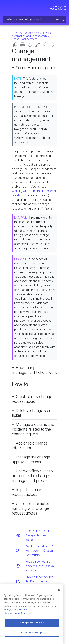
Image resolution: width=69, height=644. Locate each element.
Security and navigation (36, 67)
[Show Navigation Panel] (5, 6)
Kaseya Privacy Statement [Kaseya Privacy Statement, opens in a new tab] (19, 613)
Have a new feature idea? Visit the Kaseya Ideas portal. (39, 566)
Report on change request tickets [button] (29, 492)
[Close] (59, 590)
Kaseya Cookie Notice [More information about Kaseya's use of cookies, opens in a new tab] (15, 609)
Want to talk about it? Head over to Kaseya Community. (39, 551)
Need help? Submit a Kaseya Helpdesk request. (38, 535)
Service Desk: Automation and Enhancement (31, 34)
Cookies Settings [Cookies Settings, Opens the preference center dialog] (32, 632)
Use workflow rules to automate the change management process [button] (32, 476)
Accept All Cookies (32, 622)
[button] (57, 19)
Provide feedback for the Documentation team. (39, 581)
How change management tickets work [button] (34, 370)
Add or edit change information (30, 445)
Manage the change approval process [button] (31, 459)
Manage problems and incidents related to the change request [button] (33, 429)
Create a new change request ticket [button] (32, 399)
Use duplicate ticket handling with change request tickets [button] (30, 508)
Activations (21, 142)
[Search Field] (34, 19)
